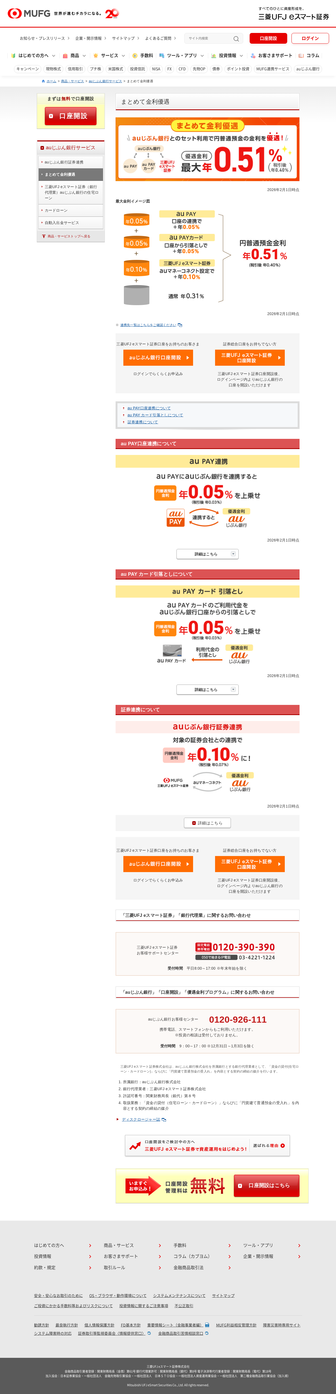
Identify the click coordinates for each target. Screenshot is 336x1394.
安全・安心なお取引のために (58, 1296)
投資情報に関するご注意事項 (143, 1306)
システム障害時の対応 (53, 1333)
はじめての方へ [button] (29, 56)
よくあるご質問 (158, 38)
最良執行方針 (67, 1325)
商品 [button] (70, 56)
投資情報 (42, 1256)
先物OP (199, 69)
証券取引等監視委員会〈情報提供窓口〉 (112, 1333)
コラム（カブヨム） (192, 1256)
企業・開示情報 (88, 38)
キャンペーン (27, 69)
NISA (156, 69)
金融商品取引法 (188, 1267)
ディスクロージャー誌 (144, 1119)
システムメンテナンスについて (179, 1296)
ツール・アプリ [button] (177, 56)
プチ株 (95, 69)
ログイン (310, 38)
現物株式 (53, 69)
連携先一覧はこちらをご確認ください (151, 325)
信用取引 (75, 69)
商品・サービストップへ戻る (69, 236)
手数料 (142, 56)
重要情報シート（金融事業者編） (175, 1325)
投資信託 (137, 69)
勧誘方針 (41, 1325)
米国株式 (115, 69)
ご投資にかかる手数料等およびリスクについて (73, 1306)
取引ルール (114, 1267)
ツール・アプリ (258, 1245)
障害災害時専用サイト (282, 1325)
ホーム (52, 81)
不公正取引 (184, 1306)
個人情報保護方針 (99, 1325)
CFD (182, 69)
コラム (308, 56)
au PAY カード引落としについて (155, 415)
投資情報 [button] (223, 56)
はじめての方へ (49, 1245)
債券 (216, 69)
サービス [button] (105, 56)
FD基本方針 (131, 1325)
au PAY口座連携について (149, 408)
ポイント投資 (238, 69)
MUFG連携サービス (272, 69)
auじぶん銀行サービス (105, 81)
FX (169, 69)
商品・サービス (72, 81)
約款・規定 (45, 1267)
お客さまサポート (271, 56)
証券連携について (143, 422)
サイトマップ (123, 38)
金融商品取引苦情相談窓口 (180, 1333)
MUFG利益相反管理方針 (236, 1325)
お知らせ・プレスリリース (42, 38)
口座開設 (268, 38)
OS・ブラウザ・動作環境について (118, 1296)
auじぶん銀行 (308, 69)
